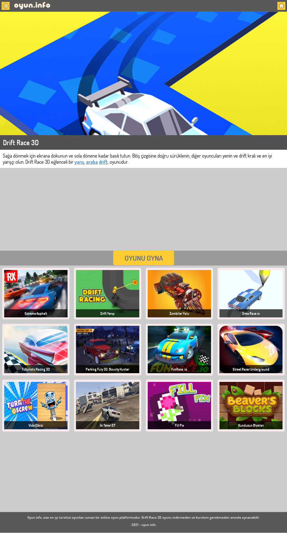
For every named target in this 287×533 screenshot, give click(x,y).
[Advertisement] (143, 208)
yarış (79, 162)
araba (92, 162)
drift (103, 162)
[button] (5, 6)
